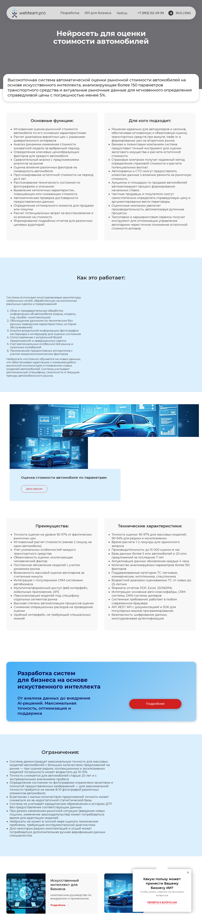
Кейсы (122, 13)
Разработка (69, 13)
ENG (188, 13)
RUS (179, 13)
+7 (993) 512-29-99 (150, 13)
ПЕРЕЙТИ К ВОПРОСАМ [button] (162, 902)
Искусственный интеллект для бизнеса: (64, 852)
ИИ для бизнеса (98, 13)
